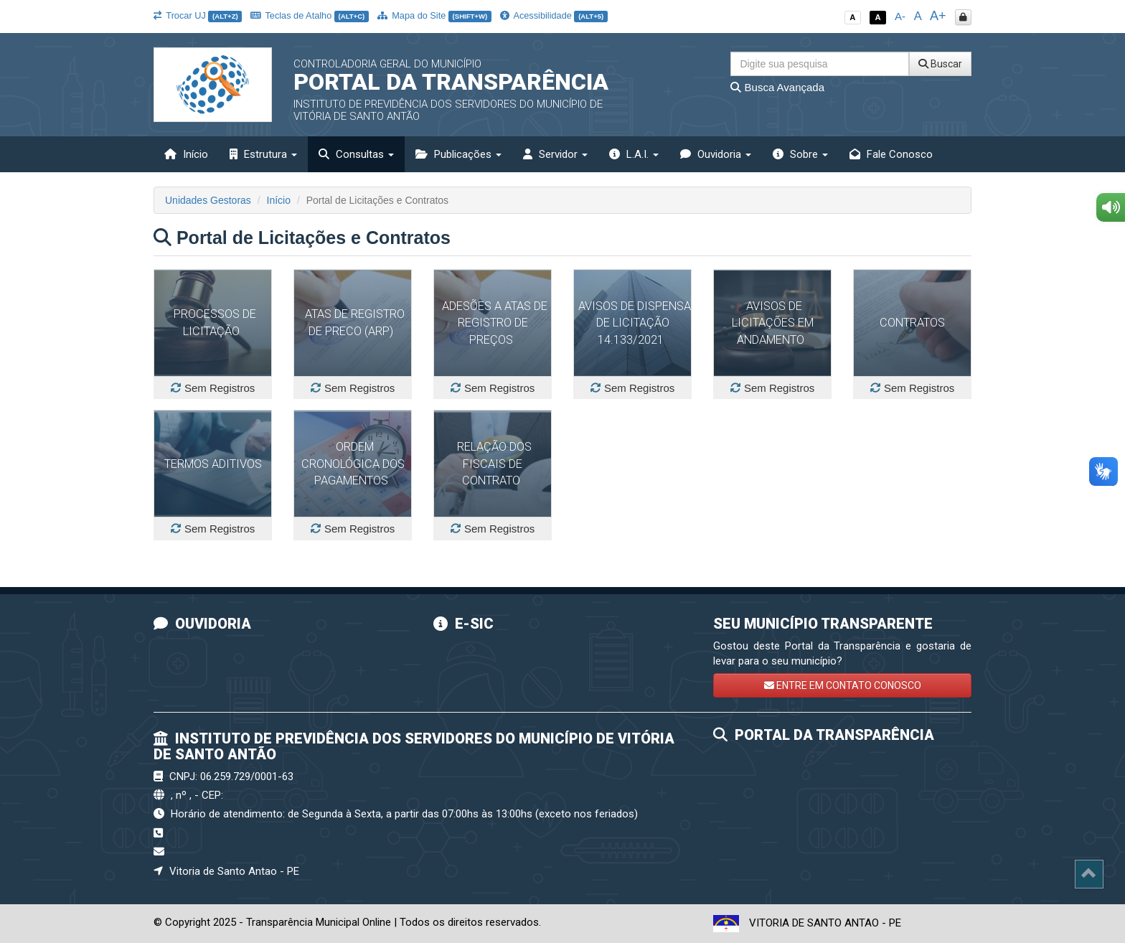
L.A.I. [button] (634, 154)
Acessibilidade (554, 15)
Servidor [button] (555, 154)
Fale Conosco (891, 154)
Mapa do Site (434, 15)
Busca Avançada (777, 87)
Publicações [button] (458, 154)
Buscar (940, 64)
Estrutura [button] (263, 154)
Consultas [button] (356, 154)
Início (186, 154)
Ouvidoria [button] (715, 154)
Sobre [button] (800, 154)
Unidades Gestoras (208, 200)
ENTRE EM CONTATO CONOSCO (842, 685)
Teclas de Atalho (309, 15)
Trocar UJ (198, 15)
